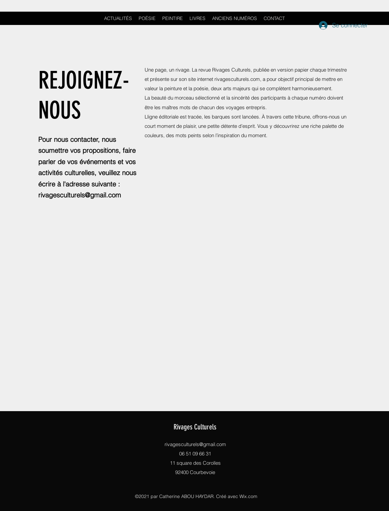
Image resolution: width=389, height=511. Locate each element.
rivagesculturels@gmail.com (79, 195)
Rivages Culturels (195, 426)
